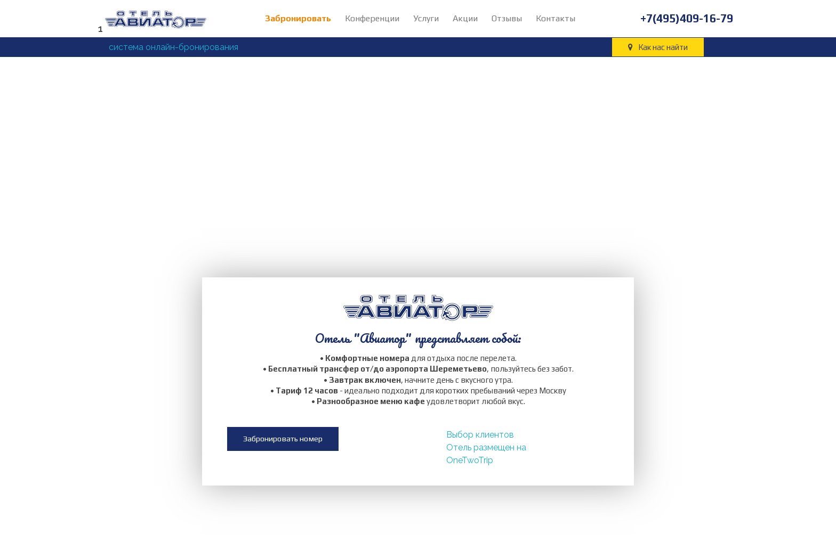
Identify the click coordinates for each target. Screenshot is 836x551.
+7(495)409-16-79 (686, 18)
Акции (465, 18)
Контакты (555, 18)
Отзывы (507, 18)
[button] (283, 445)
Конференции (372, 18)
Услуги (426, 18)
